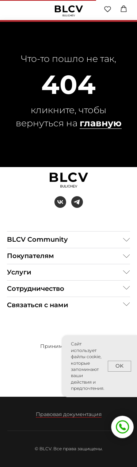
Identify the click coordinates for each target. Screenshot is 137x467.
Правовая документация (69, 414)
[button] (107, 8)
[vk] (60, 202)
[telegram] (77, 202)
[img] (69, 10)
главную (101, 123)
